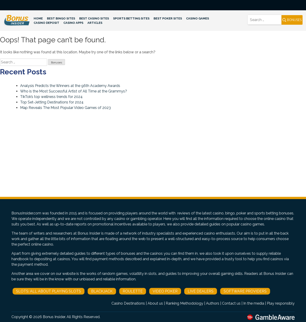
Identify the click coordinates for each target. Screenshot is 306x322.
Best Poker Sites (168, 18)
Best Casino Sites (94, 18)
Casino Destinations (128, 303)
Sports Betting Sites (131, 18)
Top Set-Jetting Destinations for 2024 (52, 102)
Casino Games (197, 18)
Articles (94, 22)
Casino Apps (73, 22)
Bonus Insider (54, 317)
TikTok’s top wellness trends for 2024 (51, 97)
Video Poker (165, 291)
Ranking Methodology (184, 303)
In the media (253, 303)
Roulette (133, 291)
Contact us (231, 303)
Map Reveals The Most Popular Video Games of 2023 (65, 108)
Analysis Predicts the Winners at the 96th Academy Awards (70, 86)
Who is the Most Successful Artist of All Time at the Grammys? (73, 91)
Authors (212, 303)
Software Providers (245, 291)
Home (38, 18)
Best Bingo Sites (61, 18)
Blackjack (102, 291)
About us (155, 303)
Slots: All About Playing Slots (48, 291)
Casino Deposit (46, 22)
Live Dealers (201, 291)
